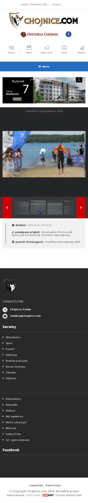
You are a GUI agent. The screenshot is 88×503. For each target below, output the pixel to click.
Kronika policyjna (17, 360)
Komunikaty (13, 399)
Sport (9, 343)
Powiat (10, 349)
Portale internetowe (68, 495)
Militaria (11, 428)
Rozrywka (12, 404)
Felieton (11, 378)
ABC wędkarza (14, 416)
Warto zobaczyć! (16, 422)
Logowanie (36, 485)
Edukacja (11, 355)
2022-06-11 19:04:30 (39, 225)
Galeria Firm (13, 434)
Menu (44, 66)
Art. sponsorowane (18, 440)
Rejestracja (53, 485)
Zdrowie (11, 372)
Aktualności (13, 337)
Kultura (10, 410)
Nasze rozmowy (16, 366)
